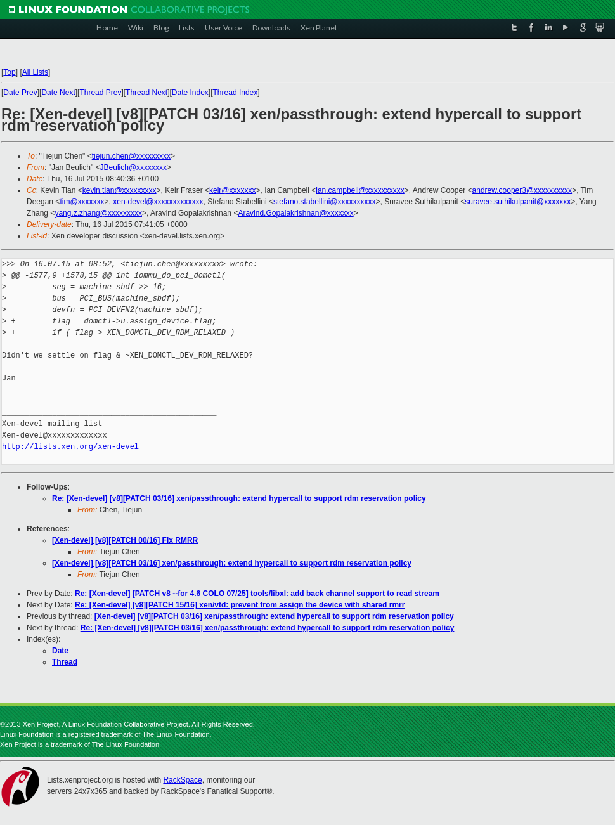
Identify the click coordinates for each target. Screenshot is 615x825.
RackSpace (182, 780)
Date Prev (20, 92)
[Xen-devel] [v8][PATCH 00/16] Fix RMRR (125, 540)
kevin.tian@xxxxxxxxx (119, 190)
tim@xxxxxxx (82, 201)
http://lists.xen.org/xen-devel (70, 446)
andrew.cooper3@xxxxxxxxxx (522, 190)
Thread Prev (100, 92)
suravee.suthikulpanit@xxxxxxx (518, 201)
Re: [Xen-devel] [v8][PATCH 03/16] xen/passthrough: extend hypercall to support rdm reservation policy (239, 498)
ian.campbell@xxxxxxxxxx (360, 190)
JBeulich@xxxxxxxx (133, 167)
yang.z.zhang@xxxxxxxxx (98, 213)
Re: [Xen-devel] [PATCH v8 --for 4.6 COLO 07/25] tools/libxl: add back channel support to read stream (257, 593)
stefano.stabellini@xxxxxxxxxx (324, 201)
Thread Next (146, 92)
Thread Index (235, 92)
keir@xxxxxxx (232, 190)
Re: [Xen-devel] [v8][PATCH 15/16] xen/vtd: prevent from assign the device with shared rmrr (240, 605)
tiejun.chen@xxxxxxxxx (131, 156)
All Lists (35, 72)
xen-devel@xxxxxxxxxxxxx (158, 201)
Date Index (190, 92)
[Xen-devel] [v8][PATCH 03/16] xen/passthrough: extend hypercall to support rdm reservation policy (231, 563)
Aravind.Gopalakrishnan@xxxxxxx (295, 213)
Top (9, 72)
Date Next (58, 92)
